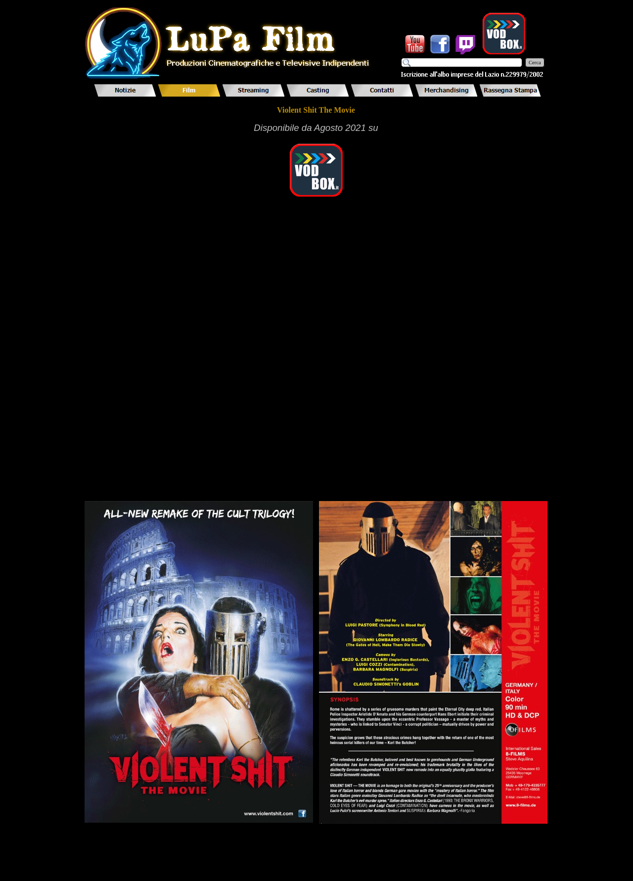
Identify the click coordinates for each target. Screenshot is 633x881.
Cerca (535, 62)
